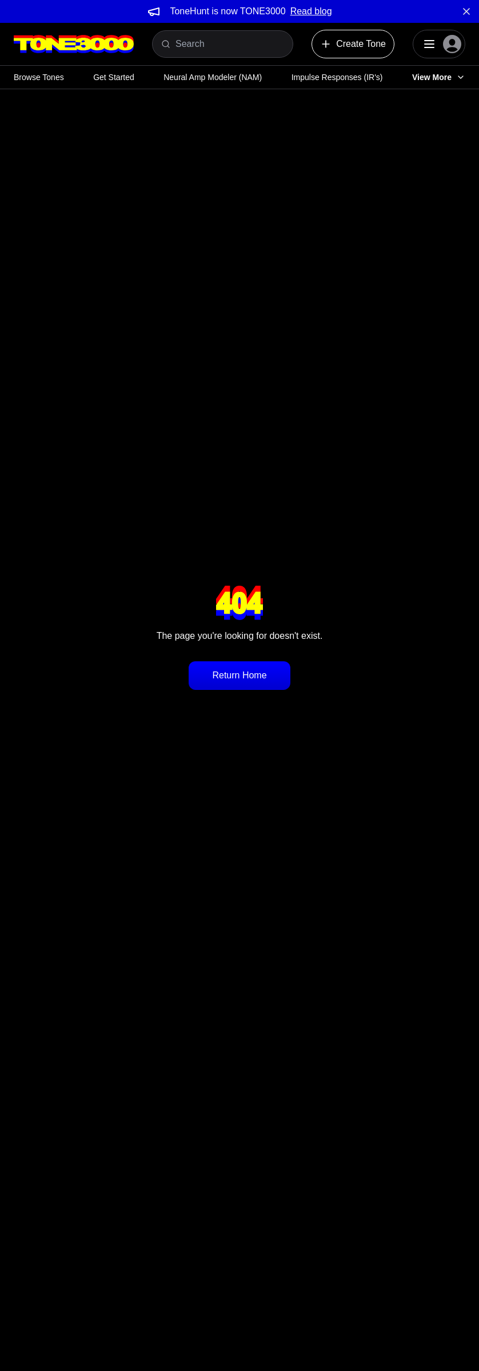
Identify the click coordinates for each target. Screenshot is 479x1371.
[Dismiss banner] (466, 11)
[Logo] (74, 44)
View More (438, 77)
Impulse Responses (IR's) (337, 77)
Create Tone (353, 44)
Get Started (113, 77)
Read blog (311, 11)
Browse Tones (39, 77)
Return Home (239, 675)
